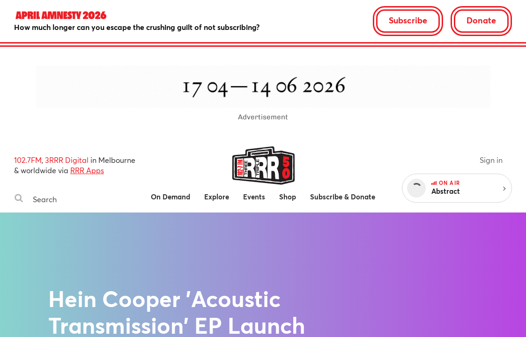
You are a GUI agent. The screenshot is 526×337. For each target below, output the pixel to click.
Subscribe (408, 20)
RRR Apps (87, 170)
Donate (481, 20)
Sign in (491, 160)
